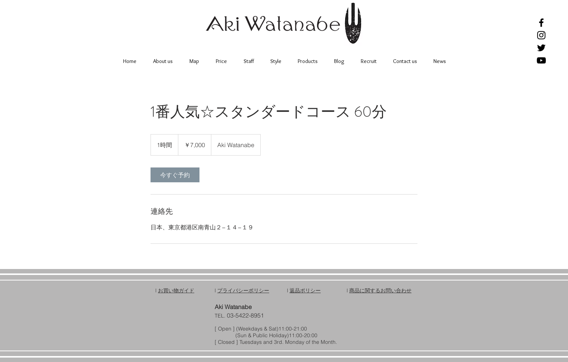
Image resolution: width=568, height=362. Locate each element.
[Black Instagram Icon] (541, 35)
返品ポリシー (305, 290)
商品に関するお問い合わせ (380, 290)
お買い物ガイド (176, 290)
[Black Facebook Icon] (541, 22)
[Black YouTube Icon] (541, 60)
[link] (175, 174)
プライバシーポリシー (243, 290)
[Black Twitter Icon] (541, 47)
